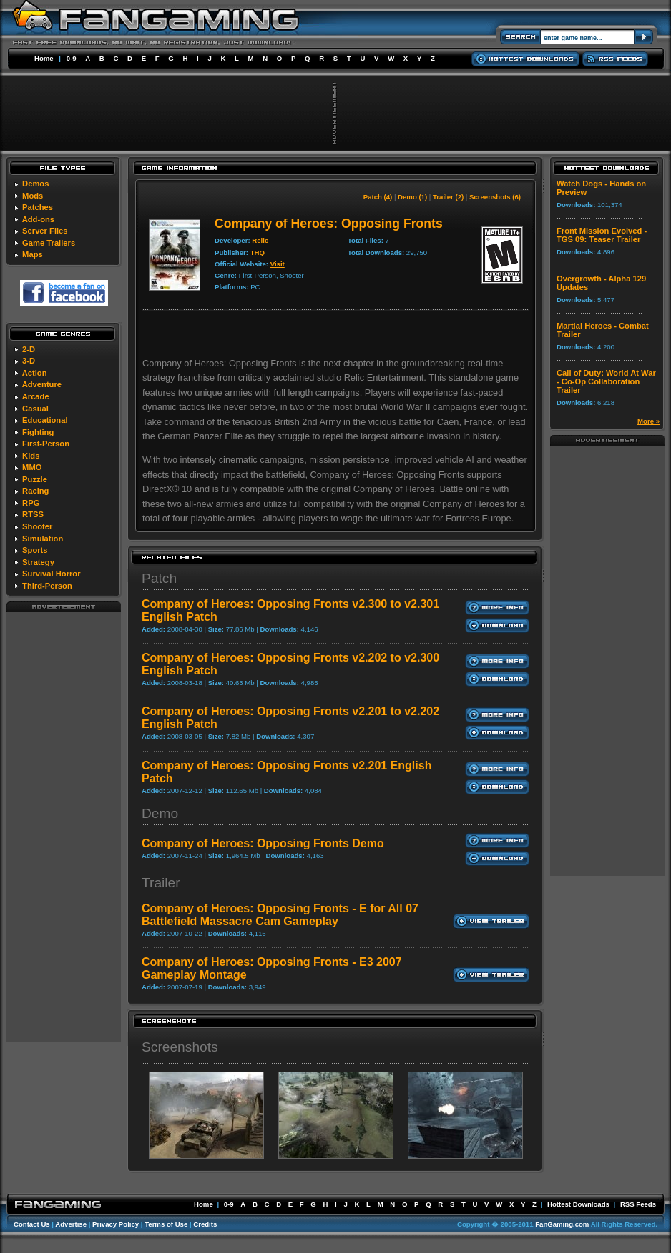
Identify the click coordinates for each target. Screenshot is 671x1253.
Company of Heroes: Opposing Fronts (329, 223)
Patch (159, 578)
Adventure (42, 384)
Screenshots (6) (495, 197)
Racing (35, 490)
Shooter (37, 526)
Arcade (35, 396)
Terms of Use (166, 1224)
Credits (205, 1224)
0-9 (72, 58)
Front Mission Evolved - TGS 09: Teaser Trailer (602, 235)
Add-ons (38, 219)
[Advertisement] (64, 826)
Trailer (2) (448, 197)
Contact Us (32, 1224)
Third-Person (47, 585)
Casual (35, 408)
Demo (160, 813)
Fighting (38, 432)
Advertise (71, 1224)
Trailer (161, 882)
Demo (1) (412, 197)
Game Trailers (48, 243)
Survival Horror (51, 573)
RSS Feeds (638, 1204)
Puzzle (34, 479)
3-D (28, 360)
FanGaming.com (562, 1224)
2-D (28, 349)
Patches (37, 207)
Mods (32, 195)
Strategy (38, 562)
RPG (30, 503)
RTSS (33, 514)
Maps (32, 254)
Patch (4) (378, 197)
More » (648, 421)
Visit (277, 264)
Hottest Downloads (578, 1204)
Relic (260, 240)
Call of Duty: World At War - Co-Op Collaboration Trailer (606, 381)
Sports (34, 550)
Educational (44, 420)
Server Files (44, 230)
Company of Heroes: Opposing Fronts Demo (263, 843)
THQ (257, 252)
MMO (31, 467)
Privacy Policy (115, 1224)
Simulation (42, 538)
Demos (35, 183)
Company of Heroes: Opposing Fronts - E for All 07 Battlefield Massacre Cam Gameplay (280, 914)
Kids (30, 455)
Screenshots (180, 1046)
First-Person (45, 443)
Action (34, 373)
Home (44, 58)
